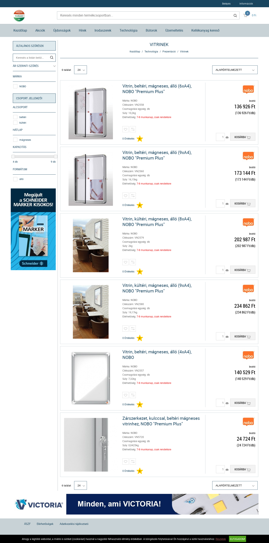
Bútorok (151, 30)
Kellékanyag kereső (205, 30)
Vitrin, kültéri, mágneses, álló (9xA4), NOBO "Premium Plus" (157, 288)
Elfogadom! (237, 539)
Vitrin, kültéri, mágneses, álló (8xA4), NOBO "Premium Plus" (157, 221)
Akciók (40, 30)
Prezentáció (169, 51)
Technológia (128, 30)
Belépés (226, 3)
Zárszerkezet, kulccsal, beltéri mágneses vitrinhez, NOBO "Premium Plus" (161, 421)
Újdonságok (62, 30)
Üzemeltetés (174, 30)
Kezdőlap (20, 30)
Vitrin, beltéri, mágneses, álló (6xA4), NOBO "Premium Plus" (157, 88)
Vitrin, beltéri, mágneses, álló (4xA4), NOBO (157, 354)
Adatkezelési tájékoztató (74, 524)
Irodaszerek (103, 30)
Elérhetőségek (45, 524)
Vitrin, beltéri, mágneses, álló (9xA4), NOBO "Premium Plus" (157, 155)
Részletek (221, 539)
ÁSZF (27, 524)
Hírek (82, 30)
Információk (246, 3)
